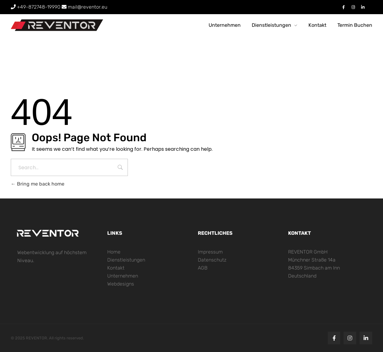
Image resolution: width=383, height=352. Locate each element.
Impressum (210, 252)
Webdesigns (120, 284)
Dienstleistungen (126, 260)
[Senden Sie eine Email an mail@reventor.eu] (84, 7)
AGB (202, 268)
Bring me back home (37, 184)
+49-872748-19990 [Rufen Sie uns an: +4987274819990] (36, 7)
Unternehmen (122, 276)
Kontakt (115, 268)
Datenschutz (212, 260)
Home (113, 252)
